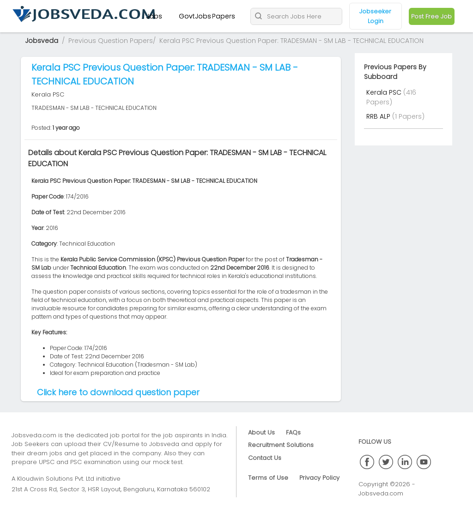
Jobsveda (41, 40)
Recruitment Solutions (281, 445)
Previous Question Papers (110, 40)
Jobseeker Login (375, 16)
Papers (223, 16)
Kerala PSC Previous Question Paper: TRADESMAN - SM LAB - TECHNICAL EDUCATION (291, 40)
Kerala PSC (384, 92)
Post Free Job (431, 16)
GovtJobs (195, 16)
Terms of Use (268, 477)
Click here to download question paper (118, 392)
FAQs (293, 432)
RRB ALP (379, 116)
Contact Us (264, 457)
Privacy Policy (319, 477)
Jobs (154, 16)
